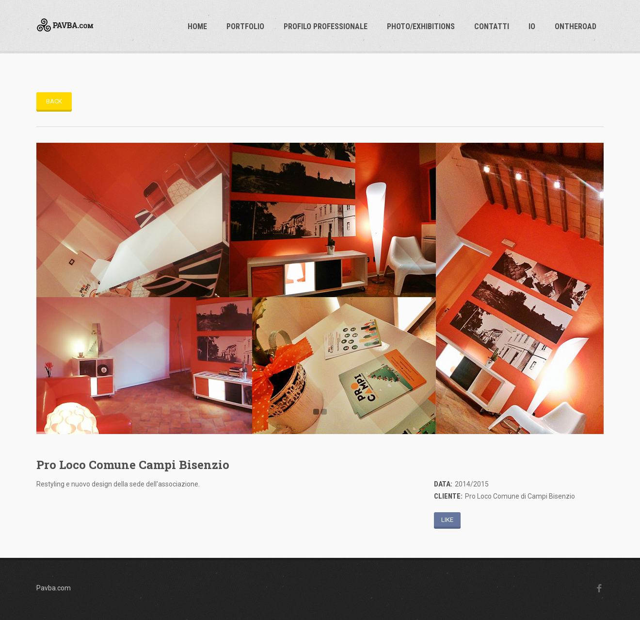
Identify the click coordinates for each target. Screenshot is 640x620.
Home (197, 26)
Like (447, 519)
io (531, 26)
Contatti (491, 26)
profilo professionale (326, 26)
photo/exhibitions (421, 26)
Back (54, 101)
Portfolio (245, 26)
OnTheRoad (575, 26)
